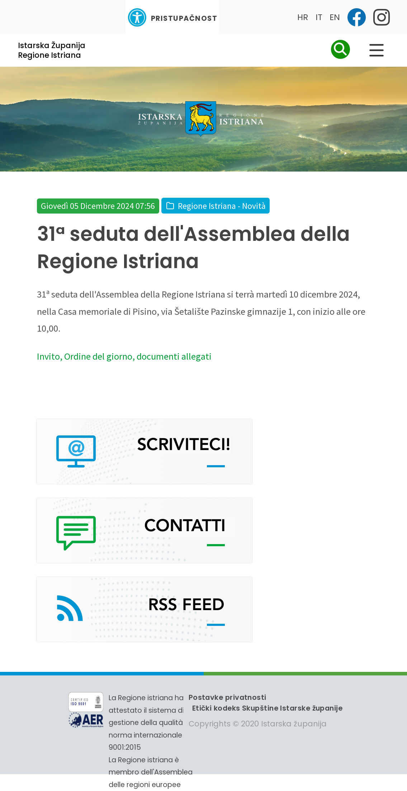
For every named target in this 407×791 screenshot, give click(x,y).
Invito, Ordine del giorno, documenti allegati (124, 356)
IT (319, 17)
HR (302, 17)
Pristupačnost (172, 17)
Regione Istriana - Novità (222, 206)
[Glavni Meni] (376, 50)
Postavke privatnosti (227, 697)
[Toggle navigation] (32, 17)
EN (335, 17)
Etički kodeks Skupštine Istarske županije (267, 708)
